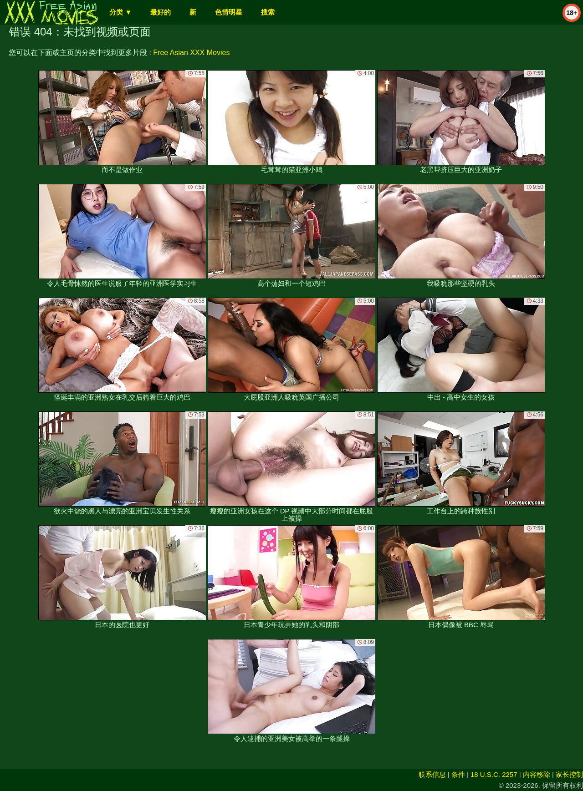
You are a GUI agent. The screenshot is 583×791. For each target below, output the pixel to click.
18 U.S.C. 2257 (493, 774)
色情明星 (228, 12)
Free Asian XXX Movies (191, 52)
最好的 (160, 12)
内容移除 (536, 774)
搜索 (268, 12)
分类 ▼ (120, 12)
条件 (458, 774)
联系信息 (432, 774)
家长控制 (569, 774)
